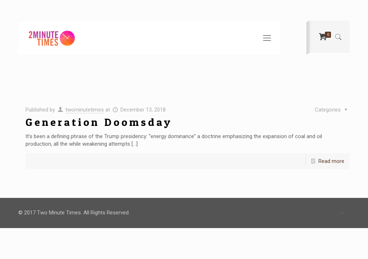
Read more (331, 161)
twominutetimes (84, 109)
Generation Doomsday (99, 121)
